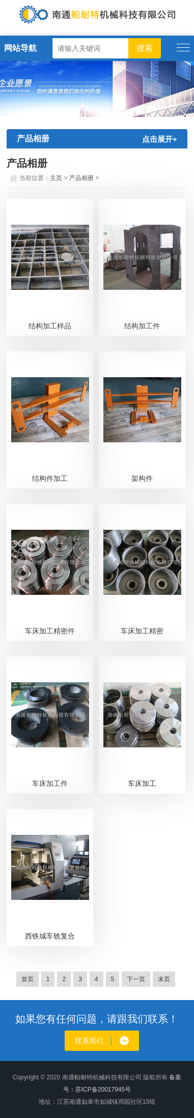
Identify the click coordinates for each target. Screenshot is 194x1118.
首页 (27, 979)
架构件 (142, 478)
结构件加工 (50, 478)
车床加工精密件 (50, 631)
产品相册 (81, 178)
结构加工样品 (50, 326)
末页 (164, 979)
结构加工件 (142, 326)
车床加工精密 (142, 631)
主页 (56, 178)
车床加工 (142, 783)
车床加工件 (50, 783)
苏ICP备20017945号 (103, 1089)
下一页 (136, 979)
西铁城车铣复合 (50, 936)
